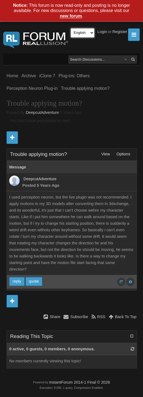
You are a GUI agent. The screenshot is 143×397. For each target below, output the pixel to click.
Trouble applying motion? (85, 88)
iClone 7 (47, 75)
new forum (71, 16)
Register (119, 31)
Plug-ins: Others (74, 75)
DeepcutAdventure (42, 112)
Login (102, 31)
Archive (29, 75)
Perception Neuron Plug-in (32, 88)
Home (12, 75)
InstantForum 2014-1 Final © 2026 (79, 382)
